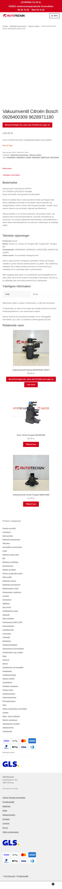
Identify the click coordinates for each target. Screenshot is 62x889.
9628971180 (45, 157)
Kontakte (6, 819)
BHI (4, 558)
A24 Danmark (9, 876)
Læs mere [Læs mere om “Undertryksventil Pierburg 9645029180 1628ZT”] (31, 385)
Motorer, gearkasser (10, 720)
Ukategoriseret (8, 727)
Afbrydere (6, 543)
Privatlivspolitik (8, 802)
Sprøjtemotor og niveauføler (13, 667)
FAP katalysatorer (9, 701)
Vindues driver (8, 690)
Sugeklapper (7, 671)
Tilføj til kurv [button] (31, 444)
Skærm (5, 664)
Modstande (7, 641)
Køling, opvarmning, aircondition (15, 709)
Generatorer (7, 600)
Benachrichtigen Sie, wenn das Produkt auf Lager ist (27, 125)
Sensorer (6, 660)
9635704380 (54, 157)
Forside (5, 26)
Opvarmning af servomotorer (13, 649)
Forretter (6, 596)
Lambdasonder (8, 630)
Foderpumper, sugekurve (12, 592)
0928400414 (20, 157)
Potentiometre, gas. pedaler (13, 652)
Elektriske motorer (9, 581)
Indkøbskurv (48, 884)
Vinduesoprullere (9, 694)
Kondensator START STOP (12, 622)
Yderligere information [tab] (11, 175)
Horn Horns (7, 607)
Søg (31, 885)
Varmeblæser (7, 682)
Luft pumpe (7, 634)
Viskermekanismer (9, 697)
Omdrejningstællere (10, 645)
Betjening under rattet (11, 555)
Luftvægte (6, 637)
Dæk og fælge (8, 536)
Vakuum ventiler (33, 26)
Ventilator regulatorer (10, 686)
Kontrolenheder (8, 626)
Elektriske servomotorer (11, 585)
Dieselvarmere (8, 566)
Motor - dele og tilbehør (11, 716)
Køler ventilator (8, 618)
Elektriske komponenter (18, 26)
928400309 (36, 157)
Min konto (10, 885)
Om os (5, 828)
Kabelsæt (6, 615)
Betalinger (7, 806)
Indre (4, 705)
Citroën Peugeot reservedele (14, 798)
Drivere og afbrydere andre (13, 573)
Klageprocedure (9, 815)
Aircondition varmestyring (12, 547)
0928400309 (11, 157)
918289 (28, 157)
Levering (6, 823)
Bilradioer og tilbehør (10, 562)
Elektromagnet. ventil (10, 588)
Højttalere (6, 603)
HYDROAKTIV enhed (10, 611)
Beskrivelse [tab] (7, 168)
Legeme (5, 712)
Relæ (4, 656)
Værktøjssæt (7, 731)
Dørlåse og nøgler (9, 570)
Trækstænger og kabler (11, 724)
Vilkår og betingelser (11, 832)
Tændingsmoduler (9, 675)
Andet (5, 551)
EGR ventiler (7, 577)
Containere (7, 532)
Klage (5, 811)
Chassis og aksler (9, 528)
